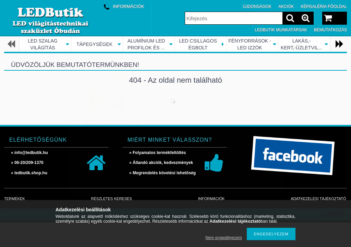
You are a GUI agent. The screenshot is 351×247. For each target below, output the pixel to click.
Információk (211, 199)
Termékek (14, 199)
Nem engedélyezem (223, 237)
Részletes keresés (111, 199)
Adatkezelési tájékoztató (318, 199)
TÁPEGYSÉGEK (94, 44)
